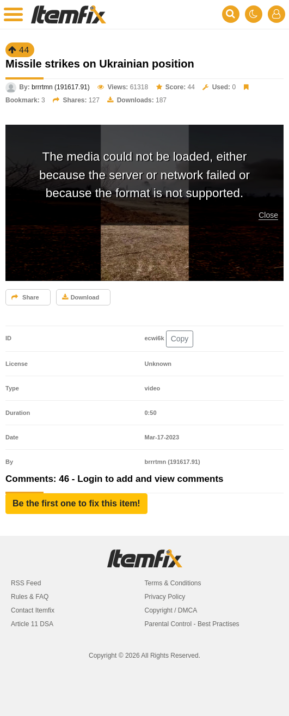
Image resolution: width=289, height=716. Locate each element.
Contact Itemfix (32, 610)
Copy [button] (180, 338)
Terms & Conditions (173, 583)
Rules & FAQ (29, 597)
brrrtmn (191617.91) (61, 87)
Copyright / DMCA (171, 610)
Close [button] (268, 215)
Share (25, 297)
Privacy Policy (165, 597)
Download (81, 297)
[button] (76, 503)
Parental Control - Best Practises (192, 624)
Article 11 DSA (32, 624)
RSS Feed (26, 583)
